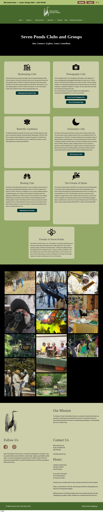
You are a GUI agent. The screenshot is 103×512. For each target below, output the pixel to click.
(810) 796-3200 (41, 2)
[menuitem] (21, 20)
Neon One (94, 506)
